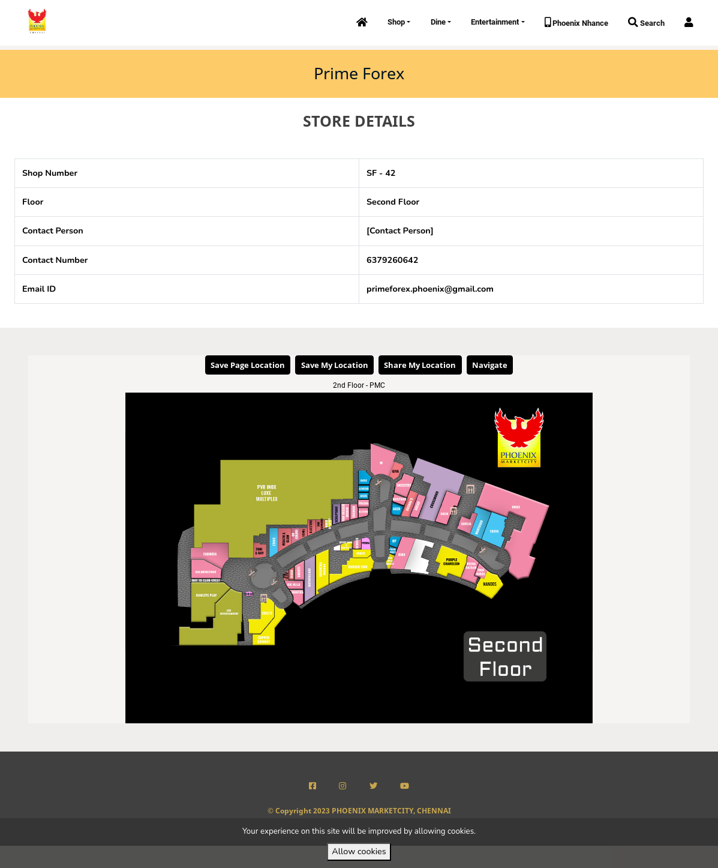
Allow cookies (359, 851)
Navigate (489, 365)
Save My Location (334, 365)
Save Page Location (248, 365)
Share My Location (420, 365)
